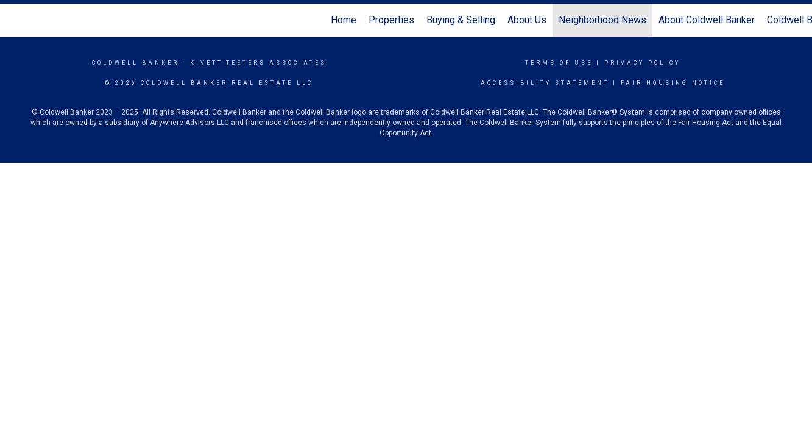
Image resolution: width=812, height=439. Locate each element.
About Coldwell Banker (706, 20)
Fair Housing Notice (673, 83)
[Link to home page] (15, 20)
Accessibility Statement (545, 83)
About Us (526, 20)
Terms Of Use (559, 63)
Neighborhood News (602, 20)
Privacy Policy (642, 63)
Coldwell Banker (135, 63)
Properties (391, 20)
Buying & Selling (460, 20)
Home (343, 20)
